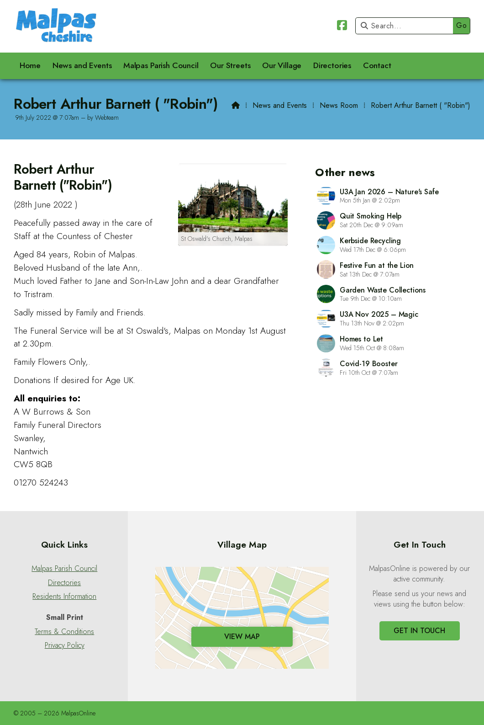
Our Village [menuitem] (281, 65)
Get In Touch (419, 630)
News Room (339, 105)
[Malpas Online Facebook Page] (342, 26)
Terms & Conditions (64, 632)
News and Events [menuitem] (82, 65)
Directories (64, 583)
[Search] (406, 26)
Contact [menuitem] (377, 65)
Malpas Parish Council (64, 569)
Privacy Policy (64, 645)
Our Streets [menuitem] (230, 65)
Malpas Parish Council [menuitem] (161, 65)
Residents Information (64, 597)
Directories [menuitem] (332, 65)
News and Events (280, 105)
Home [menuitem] (30, 65)
